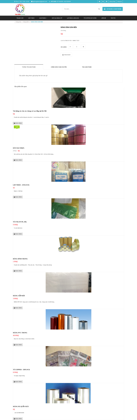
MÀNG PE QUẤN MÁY (21, 406)
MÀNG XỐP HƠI (19, 296)
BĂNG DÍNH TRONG (20, 259)
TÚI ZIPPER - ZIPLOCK (21, 369)
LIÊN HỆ (103, 18)
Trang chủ (19, 22)
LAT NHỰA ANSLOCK (73, 18)
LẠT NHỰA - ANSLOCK (21, 185)
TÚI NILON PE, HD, (20, 222)
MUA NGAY (66, 54)
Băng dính (26, 22)
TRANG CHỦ (20, 18)
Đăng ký (119, 1)
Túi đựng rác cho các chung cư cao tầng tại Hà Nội (30, 111)
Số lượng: (64, 47)
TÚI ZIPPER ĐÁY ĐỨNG (90, 18)
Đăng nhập (112, 1)
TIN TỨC (113, 18)
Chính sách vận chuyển (59, 67)
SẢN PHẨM (43, 18)
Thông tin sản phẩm (28, 67)
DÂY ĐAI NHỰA (18, 148)
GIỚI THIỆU (31, 18)
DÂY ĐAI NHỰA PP (57, 18)
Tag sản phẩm (86, 67)
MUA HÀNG (18, 123)
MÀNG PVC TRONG (20, 332)
